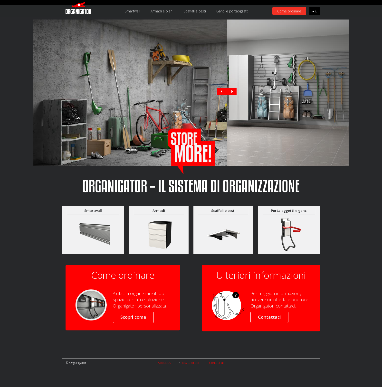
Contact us (216, 362)
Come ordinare (289, 11)
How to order (190, 362)
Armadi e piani (162, 11)
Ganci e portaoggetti (232, 11)
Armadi (159, 210)
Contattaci (269, 317)
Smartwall (132, 11)
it (314, 11)
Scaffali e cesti (195, 11)
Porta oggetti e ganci (289, 210)
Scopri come (133, 317)
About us (164, 362)
